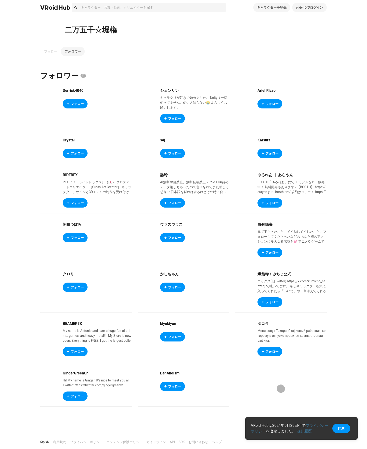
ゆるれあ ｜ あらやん (275, 175)
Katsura (264, 140)
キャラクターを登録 (271, 7)
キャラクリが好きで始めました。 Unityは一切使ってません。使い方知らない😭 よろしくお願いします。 (193, 102)
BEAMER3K (72, 323)
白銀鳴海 (264, 224)
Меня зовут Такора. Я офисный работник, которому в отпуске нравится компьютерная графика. (291, 335)
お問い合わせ (198, 442)
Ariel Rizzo (266, 90)
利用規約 (59, 442)
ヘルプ (217, 442)
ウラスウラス (171, 224)
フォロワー (73, 51)
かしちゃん (169, 274)
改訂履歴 (304, 431)
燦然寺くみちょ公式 (274, 274)
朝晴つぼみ (72, 224)
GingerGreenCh (75, 373)
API (172, 442)
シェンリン (169, 90)
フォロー (50, 51)
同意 (341, 428)
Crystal (69, 140)
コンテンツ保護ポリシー (124, 442)
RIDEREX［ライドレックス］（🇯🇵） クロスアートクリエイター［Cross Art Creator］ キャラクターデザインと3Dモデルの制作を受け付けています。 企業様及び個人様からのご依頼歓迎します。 (97, 192)
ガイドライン (156, 442)
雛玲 (164, 175)
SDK (182, 442)
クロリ (68, 274)
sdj (162, 140)
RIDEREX (70, 175)
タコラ (263, 323)
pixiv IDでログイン (309, 7)
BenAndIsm (170, 373)
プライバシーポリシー (86, 442)
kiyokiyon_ (169, 323)
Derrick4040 (73, 90)
